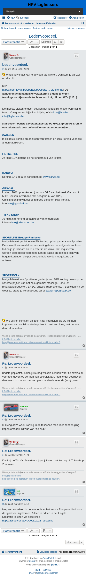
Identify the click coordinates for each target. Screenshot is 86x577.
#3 (3, 419)
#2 (3, 367)
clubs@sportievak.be (58, 290)
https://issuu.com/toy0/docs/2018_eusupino (27, 520)
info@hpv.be (60, 112)
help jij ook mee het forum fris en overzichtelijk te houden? (31, 342)
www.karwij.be (51, 176)
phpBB (32, 561)
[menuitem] (11, 17)
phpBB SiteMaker (43, 570)
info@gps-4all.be (17, 203)
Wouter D (13, 55)
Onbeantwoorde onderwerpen (16, 28)
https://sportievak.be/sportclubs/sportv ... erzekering (32, 89)
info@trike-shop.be (22, 222)
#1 (3, 69)
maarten (24, 406)
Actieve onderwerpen (43, 28)
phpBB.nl (55, 565)
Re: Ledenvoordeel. (16, 363)
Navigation (44, 11)
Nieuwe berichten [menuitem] (76, 28)
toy (18, 491)
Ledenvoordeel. (43, 36)
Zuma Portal (48, 558)
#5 (3, 504)
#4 (3, 455)
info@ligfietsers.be (13, 116)
